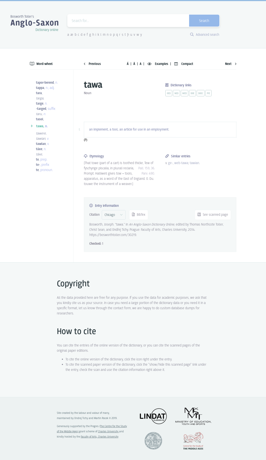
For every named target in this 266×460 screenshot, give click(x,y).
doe (192, 93)
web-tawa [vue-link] (181, 163)
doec (200, 93)
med (184, 93)
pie (208, 93)
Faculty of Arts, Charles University (100, 437)
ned (176, 93)
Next (230, 64)
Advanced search (204, 34)
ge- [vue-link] (170, 163)
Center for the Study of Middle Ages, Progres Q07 (193, 441)
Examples (158, 64)
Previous (92, 64)
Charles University (108, 431)
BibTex (138, 214)
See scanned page (213, 214)
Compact (183, 64)
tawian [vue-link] (194, 163)
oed (169, 93)
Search (204, 21)
